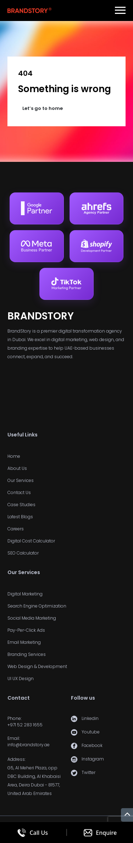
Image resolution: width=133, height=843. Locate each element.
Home (13, 456)
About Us (17, 468)
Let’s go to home (42, 108)
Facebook (92, 745)
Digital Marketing (25, 594)
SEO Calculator (23, 553)
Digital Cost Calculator (31, 541)
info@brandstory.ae (28, 745)
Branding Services (26, 654)
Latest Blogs (20, 517)
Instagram (93, 759)
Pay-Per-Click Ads (26, 630)
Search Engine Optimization (36, 606)
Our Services (20, 480)
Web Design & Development (37, 666)
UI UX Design (20, 678)
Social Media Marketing (31, 618)
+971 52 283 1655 (25, 725)
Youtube (91, 732)
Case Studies (21, 505)
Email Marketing (24, 642)
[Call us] (33, 832)
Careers (15, 529)
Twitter (88, 772)
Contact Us (19, 492)
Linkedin (90, 718)
